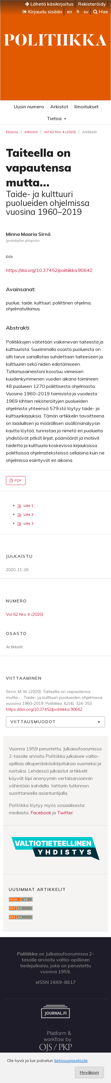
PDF (18, 480)
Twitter (65, 813)
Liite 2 (28, 514)
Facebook (40, 813)
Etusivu (12, 132)
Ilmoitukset (86, 106)
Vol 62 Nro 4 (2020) (60, 132)
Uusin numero (29, 106)
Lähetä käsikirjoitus (49, 4)
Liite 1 (28, 505)
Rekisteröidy (92, 4)
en (69, 11)
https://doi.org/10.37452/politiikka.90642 (49, 270)
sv (86, 11)
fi (77, 11)
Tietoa (55, 118)
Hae (100, 11)
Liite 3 (28, 523)
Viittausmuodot (33, 721)
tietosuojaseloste (71, 1060)
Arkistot (59, 106)
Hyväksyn (89, 1072)
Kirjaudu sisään (42, 11)
